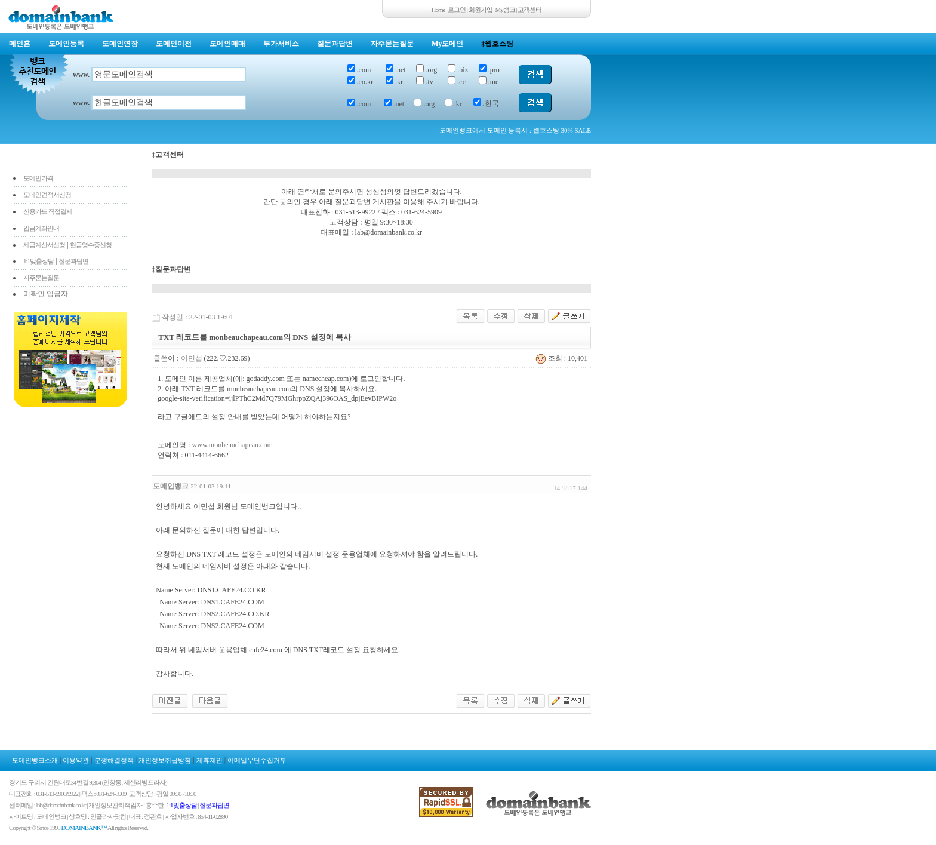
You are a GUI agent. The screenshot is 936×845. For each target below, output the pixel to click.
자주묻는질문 (392, 43)
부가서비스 (281, 43)
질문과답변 (335, 43)
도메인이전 (174, 43)
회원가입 (480, 9)
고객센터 (529, 9)
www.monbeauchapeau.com (232, 445)
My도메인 (447, 43)
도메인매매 (227, 43)
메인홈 (19, 43)
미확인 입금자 (45, 294)
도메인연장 (120, 43)
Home (438, 9)
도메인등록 (66, 43)
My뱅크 (505, 9)
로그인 (457, 9)
